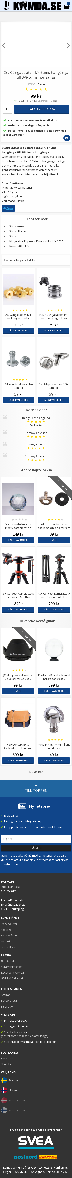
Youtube (6, 1064)
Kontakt (5, 941)
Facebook (7, 1058)
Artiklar (5, 995)
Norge (9, 1090)
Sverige (9, 1080)
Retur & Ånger (9, 935)
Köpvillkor (6, 929)
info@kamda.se (10, 886)
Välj (54, 539)
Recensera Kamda (12, 972)
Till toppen (36, 788)
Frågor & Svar (9, 924)
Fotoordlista (9, 1000)
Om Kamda (8, 961)
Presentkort (8, 947)
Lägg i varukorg (41, 109)
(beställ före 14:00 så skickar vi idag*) (24, 1036)
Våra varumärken (11, 967)
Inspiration (7, 1006)
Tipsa (8, 208)
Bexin (41, 84)
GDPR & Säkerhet (12, 978)
